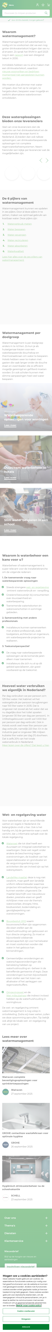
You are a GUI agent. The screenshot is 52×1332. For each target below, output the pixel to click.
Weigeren (26, 1319)
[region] (26, 1299)
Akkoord (26, 1327)
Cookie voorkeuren (26, 1311)
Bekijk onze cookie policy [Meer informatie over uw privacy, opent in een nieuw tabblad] (29, 1305)
